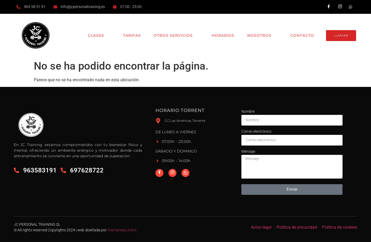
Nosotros (261, 35)
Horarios (220, 35)
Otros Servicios (173, 35)
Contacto (301, 35)
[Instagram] (172, 173)
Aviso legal (261, 227)
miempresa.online (122, 230)
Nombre (248, 111)
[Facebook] (159, 173)
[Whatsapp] (185, 173)
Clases (96, 35)
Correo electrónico (256, 131)
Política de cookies (339, 227)
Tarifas (129, 35)
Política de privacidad (297, 227)
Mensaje (248, 151)
